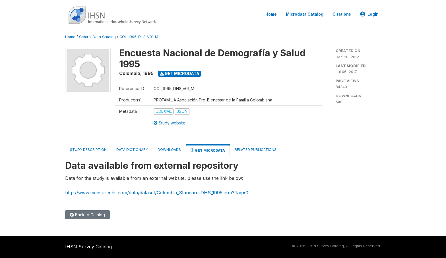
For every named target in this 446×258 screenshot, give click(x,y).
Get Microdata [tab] (208, 150)
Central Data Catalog (97, 37)
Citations (342, 14)
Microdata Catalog (304, 14)
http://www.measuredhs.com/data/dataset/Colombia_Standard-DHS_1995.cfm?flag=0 (156, 192)
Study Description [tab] (88, 149)
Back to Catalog (87, 214)
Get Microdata (179, 73)
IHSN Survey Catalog (88, 246)
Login (369, 14)
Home (271, 14)
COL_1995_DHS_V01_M (138, 37)
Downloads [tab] (169, 149)
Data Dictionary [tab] (132, 149)
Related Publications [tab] (255, 149)
